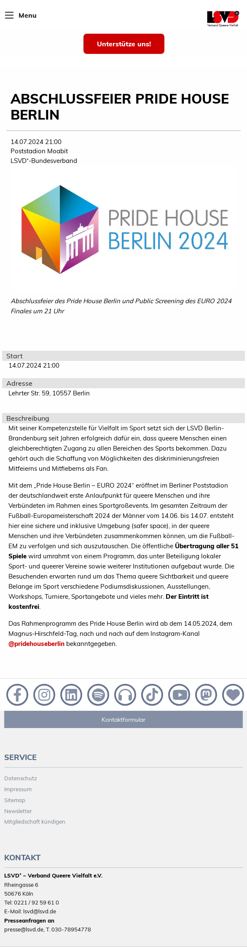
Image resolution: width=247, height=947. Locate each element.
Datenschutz (20, 778)
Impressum (18, 789)
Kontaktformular (123, 719)
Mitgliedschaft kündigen (34, 821)
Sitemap (14, 800)
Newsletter (18, 811)
